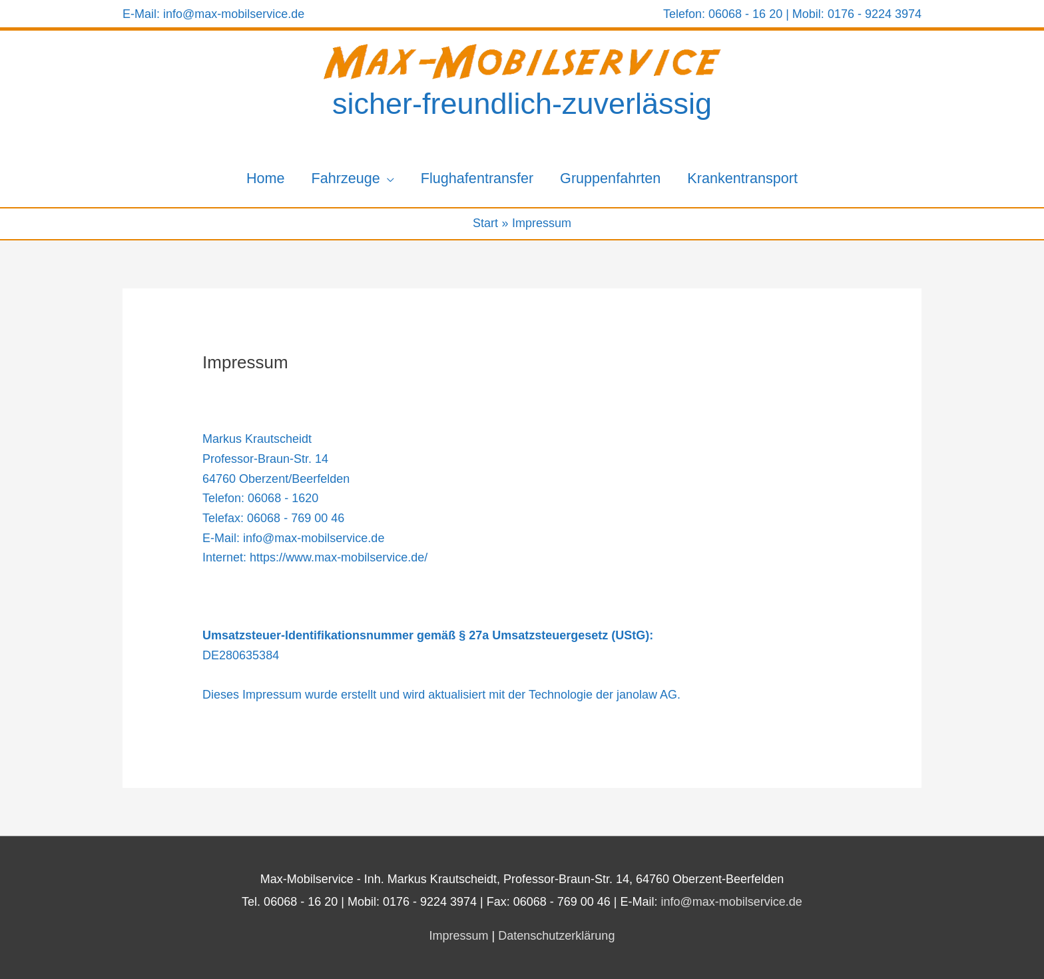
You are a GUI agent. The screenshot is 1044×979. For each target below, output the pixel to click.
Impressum (459, 935)
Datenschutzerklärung (556, 935)
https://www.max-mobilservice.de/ (338, 557)
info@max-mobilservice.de (233, 14)
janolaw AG (647, 694)
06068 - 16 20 (745, 14)
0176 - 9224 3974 (872, 14)
